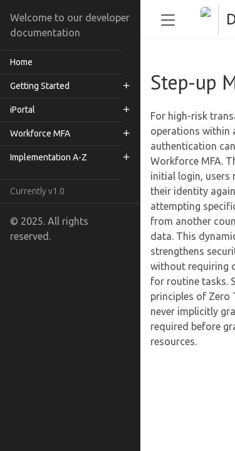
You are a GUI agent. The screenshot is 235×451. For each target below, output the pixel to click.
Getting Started (40, 86)
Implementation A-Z (48, 157)
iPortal (22, 110)
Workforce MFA (40, 133)
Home (21, 62)
